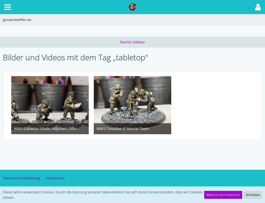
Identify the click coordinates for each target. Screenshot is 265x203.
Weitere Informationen (223, 195)
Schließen (253, 195)
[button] (7, 7)
